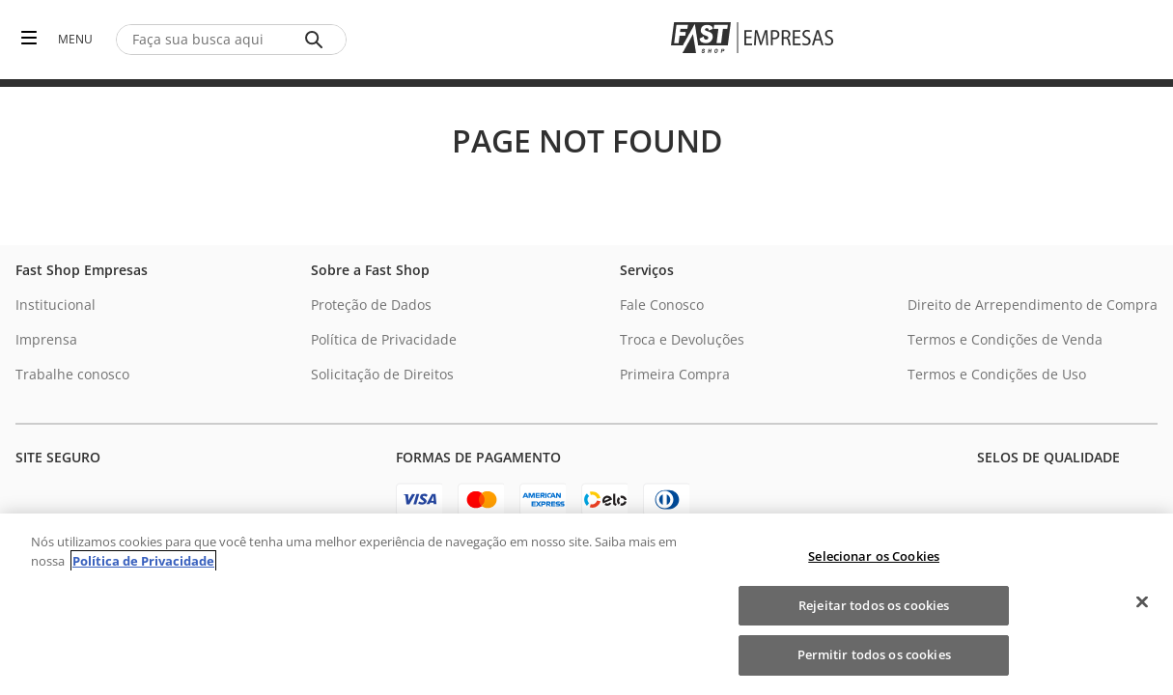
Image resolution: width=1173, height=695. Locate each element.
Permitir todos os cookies (874, 654)
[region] (586, 604)
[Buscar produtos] (317, 39)
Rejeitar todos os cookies (873, 605)
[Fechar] (1142, 602)
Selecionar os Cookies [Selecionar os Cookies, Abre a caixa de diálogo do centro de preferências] (873, 556)
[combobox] (231, 39)
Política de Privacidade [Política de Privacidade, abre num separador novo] (143, 561)
